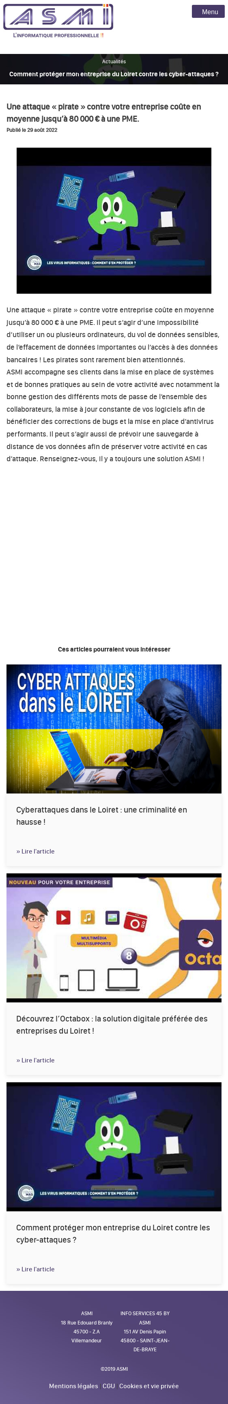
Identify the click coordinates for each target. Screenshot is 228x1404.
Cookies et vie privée (149, 1386)
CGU (109, 1386)
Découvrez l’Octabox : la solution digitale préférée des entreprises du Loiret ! (112, 1025)
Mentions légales (73, 1386)
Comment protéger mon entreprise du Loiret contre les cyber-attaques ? (113, 1234)
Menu (208, 12)
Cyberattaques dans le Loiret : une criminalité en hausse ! (101, 816)
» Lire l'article (35, 851)
